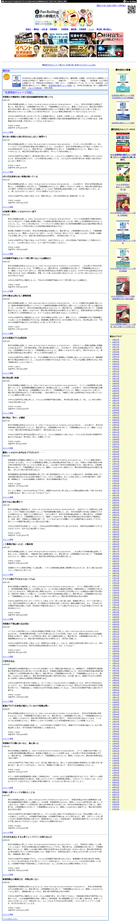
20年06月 (115, 505)
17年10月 (115, 583)
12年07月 (115, 736)
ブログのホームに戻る (87, 65)
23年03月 (115, 425)
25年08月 (115, 354)
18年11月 (115, 551)
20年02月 (115, 515)
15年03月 (115, 658)
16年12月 (115, 607)
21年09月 (115, 469)
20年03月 (115, 512)
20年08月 (115, 500)
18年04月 (115, 568)
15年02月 (115, 661)
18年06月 (115, 563)
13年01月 (115, 722)
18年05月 (115, 566)
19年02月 (115, 544)
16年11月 (115, 610)
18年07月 (115, 561)
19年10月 (115, 524)
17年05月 (115, 595)
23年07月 (115, 415)
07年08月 (115, 804)
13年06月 (115, 709)
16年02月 (115, 632)
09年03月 (115, 790)
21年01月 (115, 488)
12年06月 (115, 739)
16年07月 (115, 619)
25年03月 (115, 366)
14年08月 (115, 675)
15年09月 (115, 644)
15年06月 (115, 651)
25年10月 (115, 349)
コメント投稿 (8, 132)
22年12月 (115, 432)
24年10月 (115, 378)
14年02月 (115, 690)
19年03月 (115, 542)
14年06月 (115, 680)
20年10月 (115, 495)
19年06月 (115, 534)
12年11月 (115, 726)
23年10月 (115, 408)
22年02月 (115, 456)
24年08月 (115, 383)
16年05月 (115, 624)
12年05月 (115, 741)
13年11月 (115, 697)
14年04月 (115, 685)
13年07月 (115, 707)
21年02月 (115, 486)
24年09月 (115, 381)
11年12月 (115, 753)
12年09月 (115, 731)
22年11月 (115, 434)
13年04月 (115, 714)
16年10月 (115, 612)
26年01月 (115, 342)
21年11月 (115, 464)
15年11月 (115, 639)
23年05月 (115, 420)
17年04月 (115, 597)
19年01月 (115, 546)
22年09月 (115, 439)
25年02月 (115, 369)
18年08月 (115, 559)
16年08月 (115, 617)
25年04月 (115, 364)
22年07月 (115, 444)
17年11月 (115, 580)
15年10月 (115, 641)
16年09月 (115, 614)
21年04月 (115, 481)
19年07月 (115, 532)
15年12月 (115, 636)
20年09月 (115, 498)
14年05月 (115, 683)
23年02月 (115, 427)
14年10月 (115, 670)
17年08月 (115, 588)
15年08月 (115, 646)
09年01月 (115, 795)
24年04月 (115, 393)
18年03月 (115, 571)
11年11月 (115, 756)
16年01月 (115, 634)
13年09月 (115, 702)
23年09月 (115, 410)
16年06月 (115, 622)
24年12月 (115, 374)
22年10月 (115, 437)
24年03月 (115, 396)
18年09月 (115, 556)
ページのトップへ (11, 919)
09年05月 (115, 785)
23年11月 (115, 405)
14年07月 (115, 678)
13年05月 (115, 712)
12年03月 (115, 746)
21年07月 (115, 473)
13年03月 (115, 717)
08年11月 (115, 799)
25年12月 (115, 344)
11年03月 (115, 775)
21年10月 (115, 466)
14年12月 (115, 666)
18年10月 (115, 554)
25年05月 (115, 361)
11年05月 (115, 770)
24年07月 (115, 386)
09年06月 (115, 782)
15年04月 (115, 656)
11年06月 (115, 768)
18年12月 (115, 549)
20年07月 (115, 503)
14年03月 (115, 687)
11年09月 (115, 760)
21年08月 (115, 471)
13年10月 (115, 700)
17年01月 (115, 605)
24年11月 (115, 376)
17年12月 (115, 578)
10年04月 (115, 780)
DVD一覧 (64, 65)
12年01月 (115, 751)
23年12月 (115, 403)
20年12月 (115, 490)
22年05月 (115, 449)
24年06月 (115, 388)
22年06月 (115, 447)
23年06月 (115, 417)
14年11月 (115, 668)
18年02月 (115, 573)
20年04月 (115, 510)
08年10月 (115, 802)
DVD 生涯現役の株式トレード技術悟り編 (123, 187)
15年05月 (115, 653)
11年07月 (115, 765)
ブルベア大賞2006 (35, 88)
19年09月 (115, 527)
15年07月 (115, 649)
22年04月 (115, 451)
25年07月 (115, 357)
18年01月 (115, 576)
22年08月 (115, 442)
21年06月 (115, 476)
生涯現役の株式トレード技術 (60, 85)
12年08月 (115, 734)
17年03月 (115, 600)
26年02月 (115, 340)
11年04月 (115, 773)
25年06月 (115, 359)
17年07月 (115, 590)
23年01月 (115, 430)
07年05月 (115, 809)
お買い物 (73, 65)
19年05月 (115, 537)
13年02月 (115, 719)
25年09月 (115, 352)
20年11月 (115, 493)
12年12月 (115, 724)
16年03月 (115, 629)
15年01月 (115, 663)
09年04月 (115, 787)
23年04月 (115, 422)
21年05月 (115, 478)
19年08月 (115, 529)
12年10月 (115, 729)
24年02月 (115, 398)
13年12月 (115, 695)
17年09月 (115, 585)
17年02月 (115, 602)
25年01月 (115, 371)
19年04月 (115, 539)
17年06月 (115, 593)
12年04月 (115, 743)
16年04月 (115, 627)
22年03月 (115, 454)
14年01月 (115, 692)
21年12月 (115, 461)
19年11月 (115, 522)
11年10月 (115, 758)
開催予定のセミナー (51, 65)
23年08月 (115, 413)
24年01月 (115, 400)
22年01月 (115, 459)
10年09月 (115, 777)
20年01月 (115, 517)
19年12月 (115, 520)
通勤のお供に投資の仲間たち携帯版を (111, 6)
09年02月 (115, 792)
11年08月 (115, 763)
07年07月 (115, 807)
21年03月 (115, 483)
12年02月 (115, 748)
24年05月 (115, 391)
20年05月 (115, 507)
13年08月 (115, 705)
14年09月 (115, 673)
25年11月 (115, 347)
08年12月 (115, 797)
